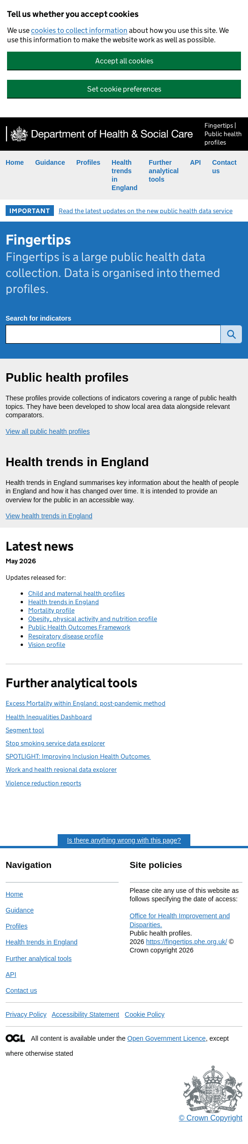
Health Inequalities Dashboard (49, 717)
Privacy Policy (26, 1014)
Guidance (50, 162)
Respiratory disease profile (65, 636)
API (195, 162)
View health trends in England (49, 516)
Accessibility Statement (85, 1014)
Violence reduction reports (43, 783)
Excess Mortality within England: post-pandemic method (85, 703)
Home (15, 162)
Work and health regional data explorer (61, 769)
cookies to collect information (79, 30)
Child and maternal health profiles (76, 593)
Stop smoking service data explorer (55, 743)
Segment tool (25, 730)
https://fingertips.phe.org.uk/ (186, 941)
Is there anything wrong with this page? (124, 840)
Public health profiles (67, 377)
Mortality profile (51, 610)
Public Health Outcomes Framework (79, 627)
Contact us (21, 990)
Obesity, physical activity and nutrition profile (92, 618)
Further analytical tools (164, 171)
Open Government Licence (167, 1038)
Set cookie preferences (124, 88)
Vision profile (46, 644)
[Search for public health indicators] (113, 334)
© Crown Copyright (210, 1118)
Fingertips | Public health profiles (223, 133)
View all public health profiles (48, 431)
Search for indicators (38, 318)
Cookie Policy (145, 1014)
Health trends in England (77, 462)
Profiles (88, 162)
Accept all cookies (124, 60)
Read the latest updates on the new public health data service (146, 211)
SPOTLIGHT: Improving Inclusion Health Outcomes (78, 756)
